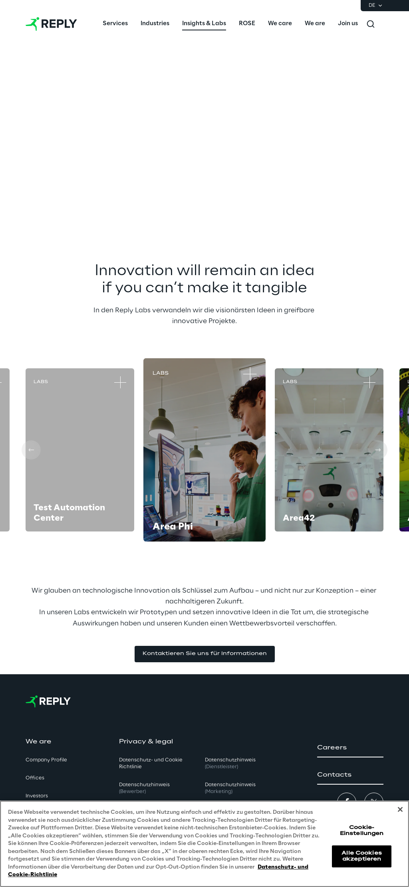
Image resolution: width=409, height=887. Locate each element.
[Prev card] (31, 449)
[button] (205, 654)
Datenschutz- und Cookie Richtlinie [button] (151, 763)
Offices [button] (35, 778)
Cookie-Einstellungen (362, 830)
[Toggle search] (370, 24)
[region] (204, 844)
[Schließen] (400, 809)
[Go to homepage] (51, 24)
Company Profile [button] (46, 760)
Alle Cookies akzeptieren (361, 856)
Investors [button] (37, 796)
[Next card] (377, 449)
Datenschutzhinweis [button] (144, 788)
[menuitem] (115, 24)
